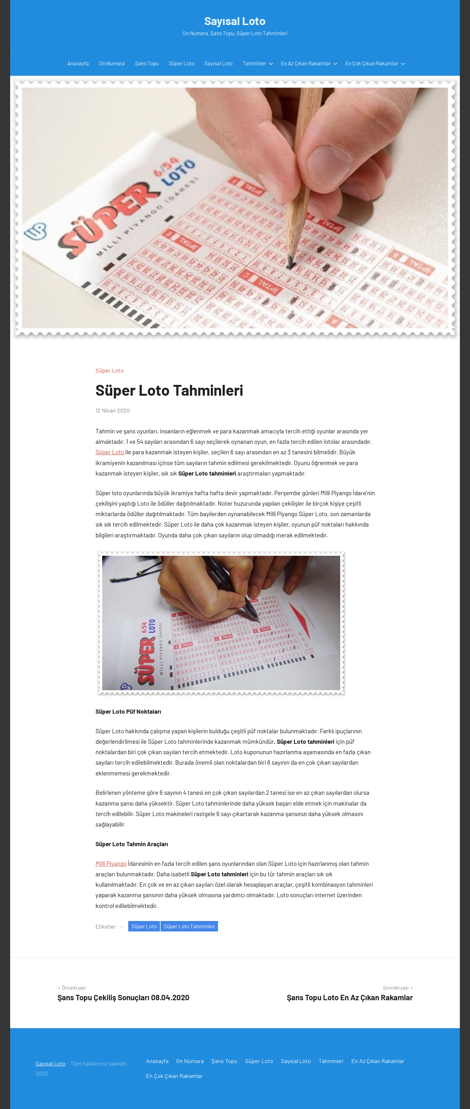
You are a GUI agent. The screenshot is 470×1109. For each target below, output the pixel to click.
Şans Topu (147, 63)
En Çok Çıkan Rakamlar (375, 63)
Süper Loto (181, 63)
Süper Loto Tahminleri (189, 926)
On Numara (112, 63)
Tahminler (258, 63)
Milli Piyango (111, 863)
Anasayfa (78, 63)
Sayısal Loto (235, 20)
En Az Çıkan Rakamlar (309, 63)
